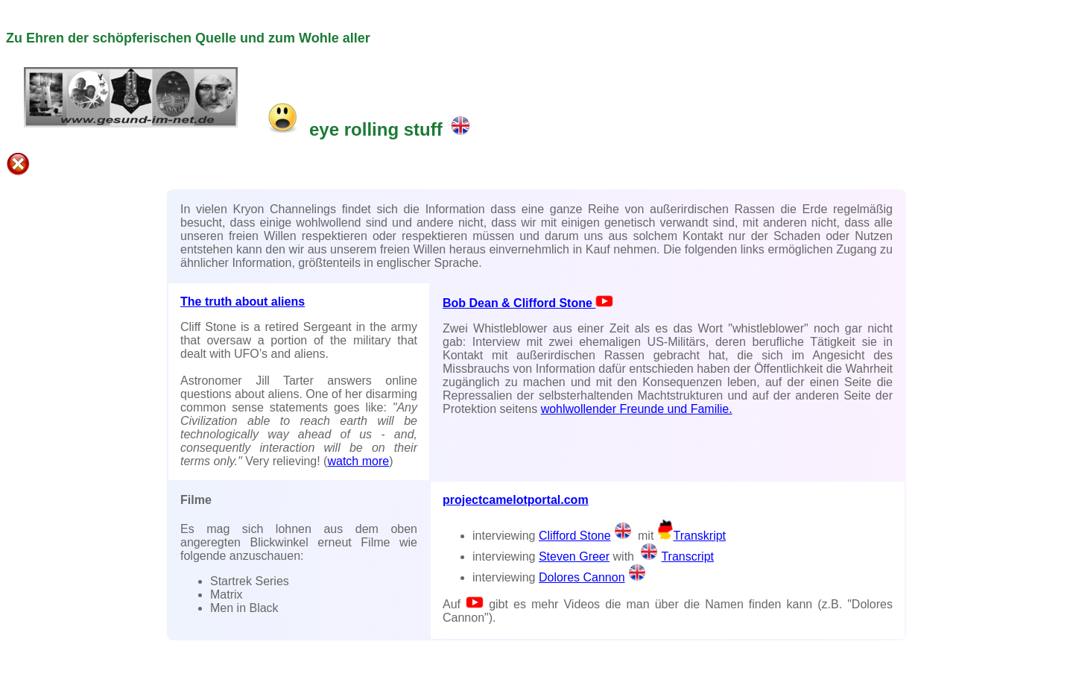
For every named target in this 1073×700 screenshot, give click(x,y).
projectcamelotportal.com (516, 500)
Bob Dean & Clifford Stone (528, 303)
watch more (358, 461)
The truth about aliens (242, 301)
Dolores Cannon (582, 577)
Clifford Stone (587, 535)
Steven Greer (574, 556)
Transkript (691, 535)
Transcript (675, 556)
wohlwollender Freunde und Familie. (636, 409)
